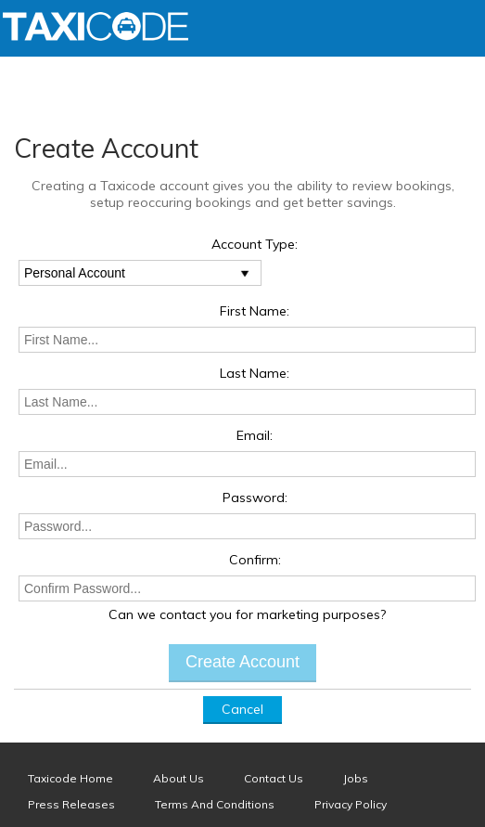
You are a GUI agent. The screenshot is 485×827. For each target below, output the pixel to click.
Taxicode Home (70, 778)
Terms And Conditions (214, 804)
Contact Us (273, 778)
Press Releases (71, 804)
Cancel (242, 709)
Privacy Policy (350, 804)
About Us (178, 778)
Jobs (355, 778)
